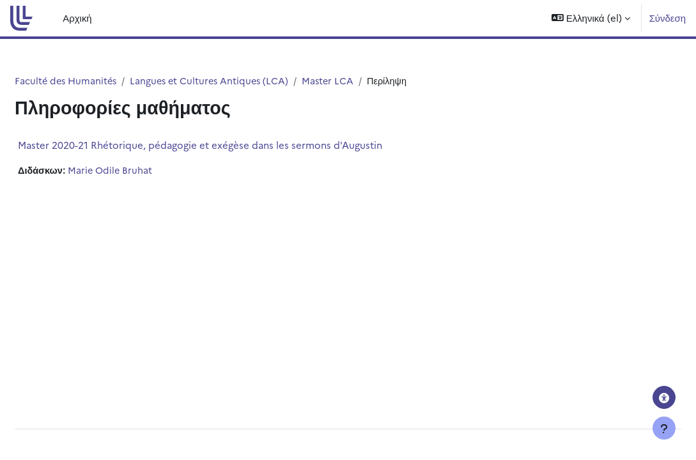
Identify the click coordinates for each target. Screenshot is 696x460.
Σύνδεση (667, 17)
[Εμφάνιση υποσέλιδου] (664, 428)
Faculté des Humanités (97, 81)
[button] (590, 18)
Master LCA (366, 81)
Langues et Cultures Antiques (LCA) (245, 81)
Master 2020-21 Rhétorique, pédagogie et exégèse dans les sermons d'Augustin (231, 145)
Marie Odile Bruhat (143, 171)
